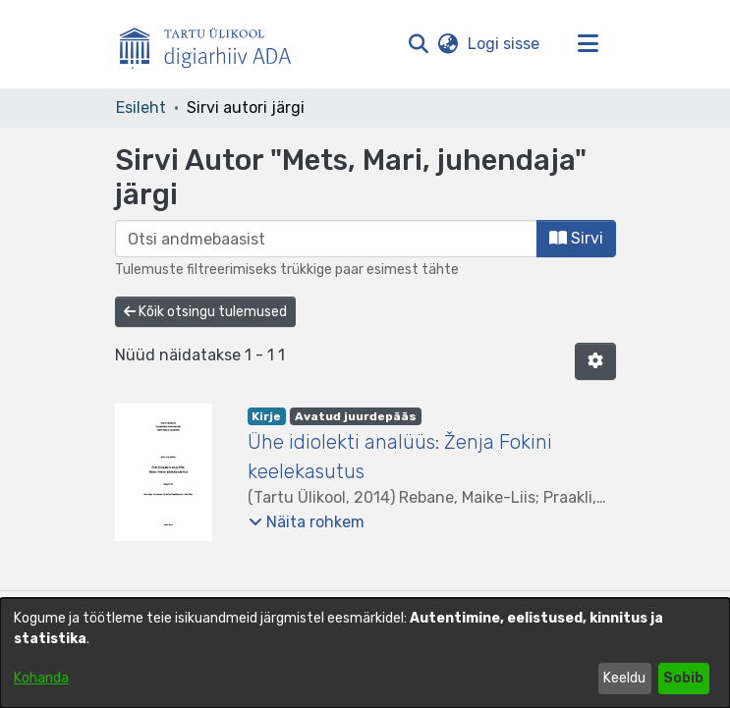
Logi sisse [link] (504, 43)
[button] (419, 44)
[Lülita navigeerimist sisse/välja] (588, 44)
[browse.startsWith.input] (326, 238)
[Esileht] (213, 44)
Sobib (683, 678)
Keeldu (624, 678)
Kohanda (41, 678)
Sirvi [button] (576, 238)
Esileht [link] (141, 107)
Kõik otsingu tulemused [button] (205, 311)
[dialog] (365, 653)
